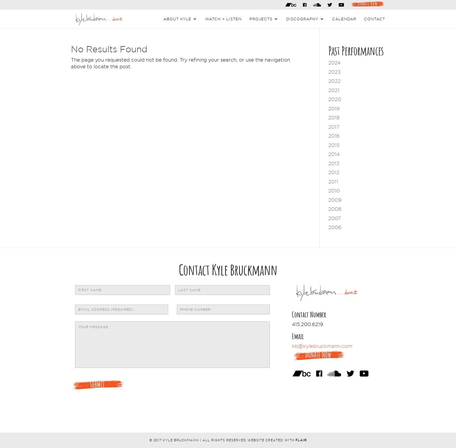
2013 (333, 163)
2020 (334, 99)
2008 (334, 209)
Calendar (344, 19)
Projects (261, 19)
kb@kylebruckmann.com (322, 346)
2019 (334, 108)
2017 (333, 126)
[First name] (122, 290)
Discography (302, 19)
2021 (333, 90)
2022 (334, 81)
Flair (301, 440)
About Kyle (177, 19)
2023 (334, 72)
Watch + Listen (223, 19)
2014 (334, 154)
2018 (334, 117)
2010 (334, 190)
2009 (334, 200)
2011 (333, 181)
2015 (333, 145)
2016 (334, 135)
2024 (334, 62)
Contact (374, 19)
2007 (334, 218)
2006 (334, 227)
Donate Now (367, 3)
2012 (333, 172)
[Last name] (222, 290)
